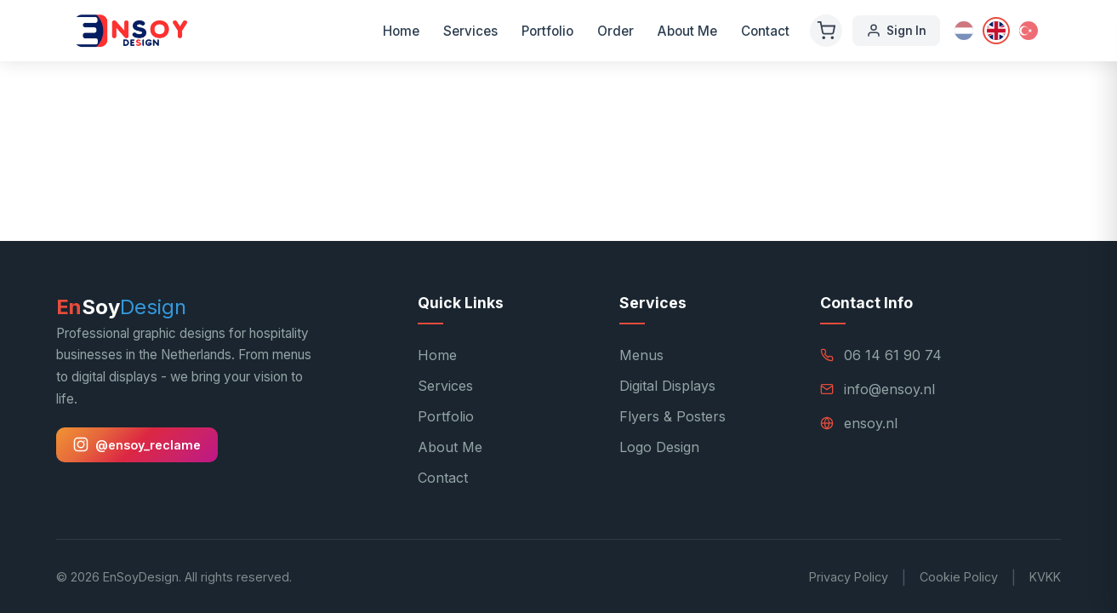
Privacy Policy (848, 577)
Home (401, 31)
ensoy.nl (871, 423)
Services (470, 31)
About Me (687, 31)
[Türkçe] (1028, 30)
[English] (996, 30)
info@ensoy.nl (889, 389)
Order (615, 31)
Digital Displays (667, 385)
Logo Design (659, 446)
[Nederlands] (963, 30)
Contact (765, 31)
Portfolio (547, 31)
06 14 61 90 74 (893, 355)
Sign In (896, 30)
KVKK (1045, 577)
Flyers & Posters (672, 416)
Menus (641, 355)
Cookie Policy (959, 577)
